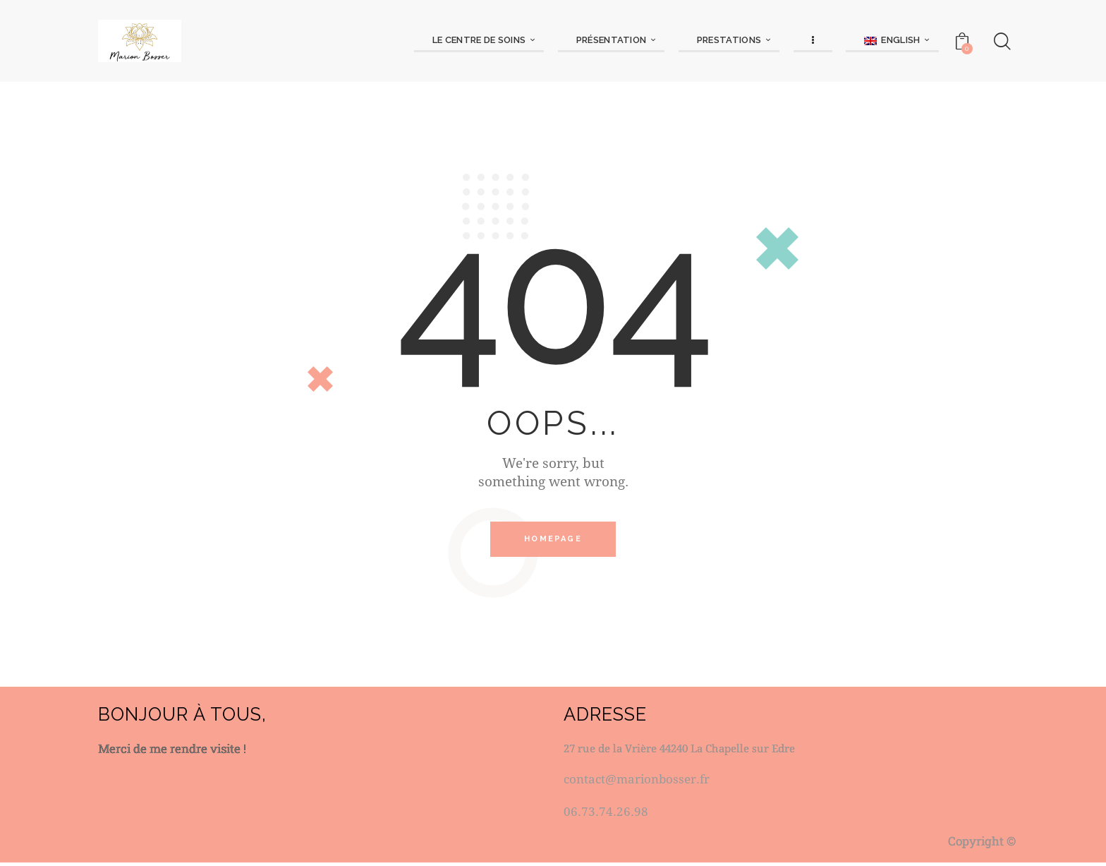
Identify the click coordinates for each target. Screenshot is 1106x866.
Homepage (553, 541)
